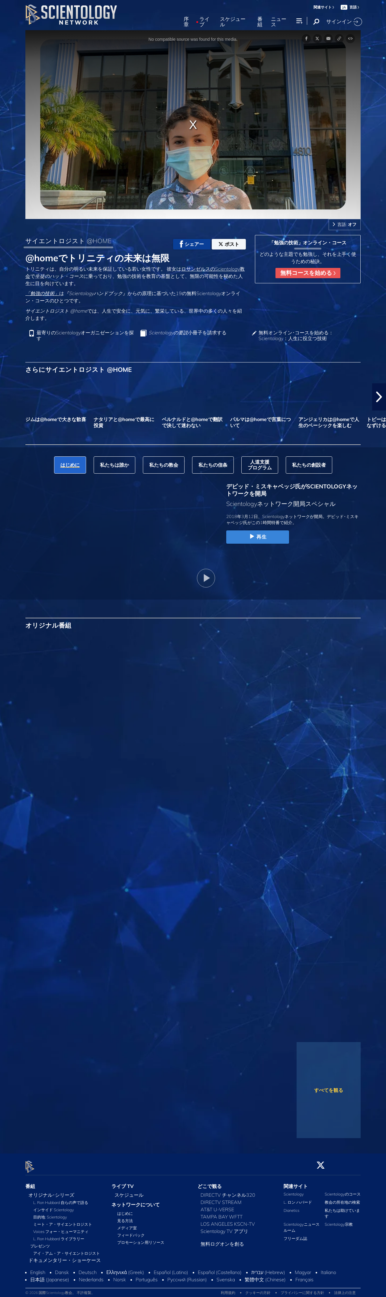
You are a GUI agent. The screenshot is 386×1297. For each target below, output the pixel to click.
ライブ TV (122, 1183)
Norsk (119, 1276)
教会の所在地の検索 (342, 1198)
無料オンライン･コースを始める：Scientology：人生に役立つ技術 (296, 335)
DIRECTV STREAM (221, 1199)
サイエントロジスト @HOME (68, 241)
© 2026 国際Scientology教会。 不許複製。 (60, 1289)
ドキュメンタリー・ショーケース (64, 1257)
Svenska (226, 1276)
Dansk (62, 1269)
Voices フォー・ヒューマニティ (60, 1227)
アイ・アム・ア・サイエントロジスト (66, 1249)
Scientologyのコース (343, 1190)
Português (147, 1276)
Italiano (328, 1269)
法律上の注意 (345, 1289)
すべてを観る (328, 1090)
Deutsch (88, 1269)
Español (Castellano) (220, 1269)
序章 (186, 22)
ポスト (228, 244)
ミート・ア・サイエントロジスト (62, 1220)
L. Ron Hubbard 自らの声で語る (60, 1198)
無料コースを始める (308, 272)
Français (304, 1276)
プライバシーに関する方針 (302, 1289)
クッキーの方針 (258, 1289)
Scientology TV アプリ (224, 1228)
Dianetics (291, 1207)
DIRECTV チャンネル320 (228, 1191)
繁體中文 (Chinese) (265, 1276)
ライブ (204, 22)
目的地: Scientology (50, 1213)
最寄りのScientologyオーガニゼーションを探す (85, 335)
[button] (379, 396)
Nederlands (91, 1276)
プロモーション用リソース (140, 1239)
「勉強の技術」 (42, 293)
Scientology (294, 1190)
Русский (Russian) (187, 1276)
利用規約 (228, 1289)
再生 (257, 537)
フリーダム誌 (295, 1234)
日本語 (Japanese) (49, 1276)
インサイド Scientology (53, 1206)
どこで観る (210, 1183)
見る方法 (125, 1217)
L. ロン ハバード (298, 1198)
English (37, 1269)
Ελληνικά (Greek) (125, 1269)
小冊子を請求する (188, 333)
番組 (259, 22)
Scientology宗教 (339, 1220)
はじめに (125, 1210)
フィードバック (131, 1231)
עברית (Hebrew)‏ (268, 1269)
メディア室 (127, 1224)
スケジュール (233, 22)
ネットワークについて (135, 1201)
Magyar (303, 1269)
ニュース (278, 22)
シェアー (192, 244)
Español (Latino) (171, 1269)
